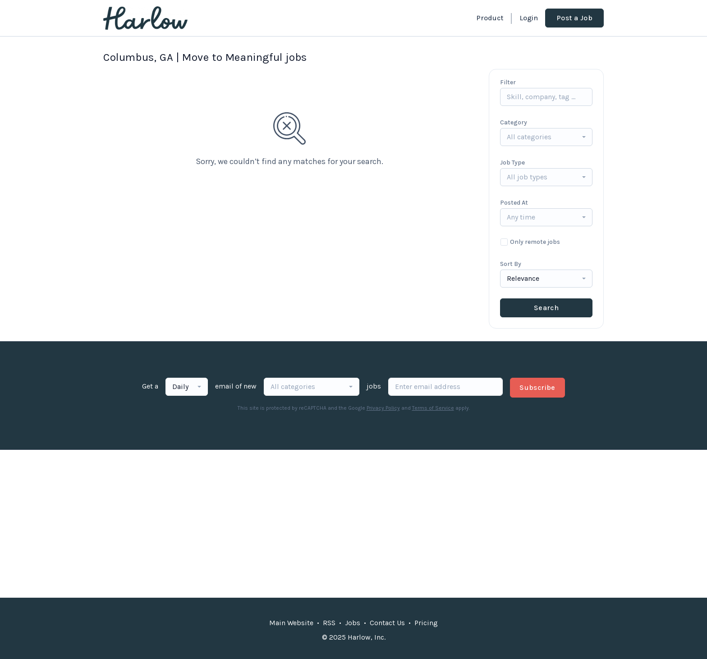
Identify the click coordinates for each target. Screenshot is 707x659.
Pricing (426, 622)
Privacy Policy (383, 408)
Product (489, 18)
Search (546, 307)
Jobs (352, 622)
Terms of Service (433, 408)
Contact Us (387, 622)
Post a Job (574, 18)
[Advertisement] (353, 524)
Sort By (510, 264)
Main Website (291, 622)
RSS (329, 622)
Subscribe (537, 387)
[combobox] (546, 137)
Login (528, 18)
